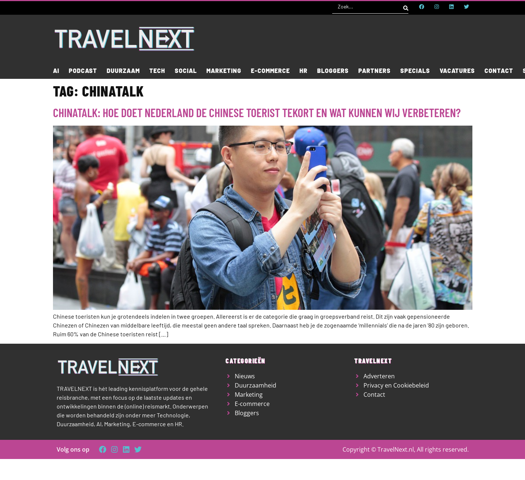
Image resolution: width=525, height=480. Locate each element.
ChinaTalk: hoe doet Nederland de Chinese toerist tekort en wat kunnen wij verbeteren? (257, 112)
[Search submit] (405, 6)
